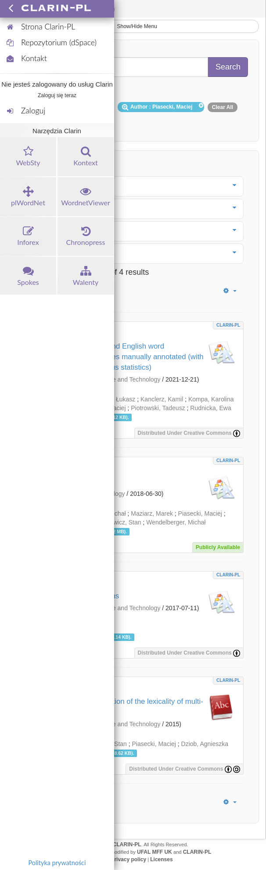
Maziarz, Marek (152, 513)
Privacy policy (128, 859)
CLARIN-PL (228, 325)
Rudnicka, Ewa (210, 407)
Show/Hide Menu (133, 26)
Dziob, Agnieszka (204, 743)
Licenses (161, 859)
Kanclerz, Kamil (161, 399)
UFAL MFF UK (154, 852)
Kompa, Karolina (211, 399)
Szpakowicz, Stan (117, 522)
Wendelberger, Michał (175, 522)
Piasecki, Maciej (200, 513)
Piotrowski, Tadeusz (158, 407)
